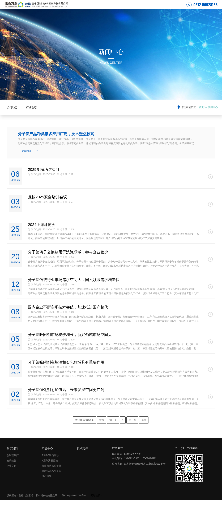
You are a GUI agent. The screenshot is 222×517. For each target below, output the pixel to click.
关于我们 (12, 465)
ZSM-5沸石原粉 (50, 472)
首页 (201, 113)
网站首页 (84, 7)
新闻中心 (131, 7)
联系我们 (177, 7)
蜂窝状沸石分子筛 (51, 482)
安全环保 (100, 7)
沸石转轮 (47, 493)
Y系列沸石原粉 (50, 477)
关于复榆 (115, 7)
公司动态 (13, 114)
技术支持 (162, 7)
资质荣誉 (11, 477)
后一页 (132, 436)
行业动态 (34, 114)
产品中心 (146, 7)
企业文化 (11, 482)
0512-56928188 (201, 7)
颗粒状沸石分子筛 (51, 487)
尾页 (143, 436)
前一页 (113, 436)
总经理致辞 (13, 472)
